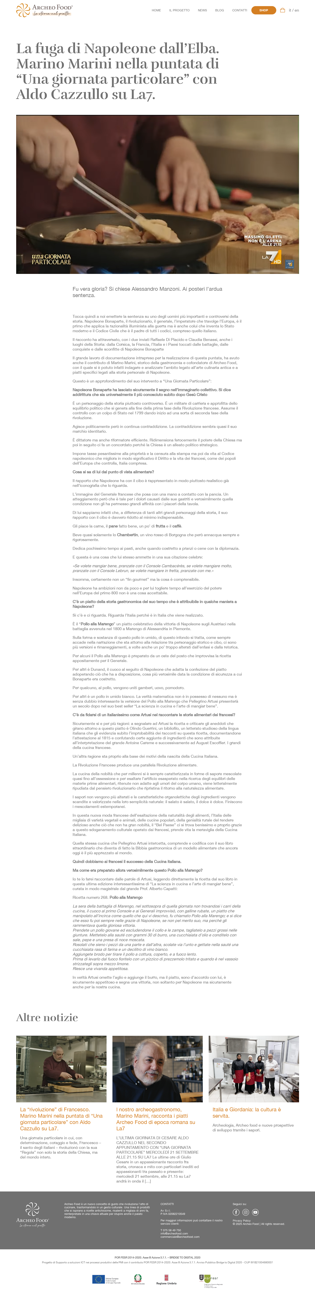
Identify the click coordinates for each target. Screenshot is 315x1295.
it (290, 10)
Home (156, 10)
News (202, 10)
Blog (219, 10)
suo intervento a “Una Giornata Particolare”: (172, 381)
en (297, 10)
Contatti (239, 10)
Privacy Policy (242, 1220)
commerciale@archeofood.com (180, 1236)
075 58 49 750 (172, 1230)
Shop (263, 10)
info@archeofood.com (174, 1233)
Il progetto (179, 10)
